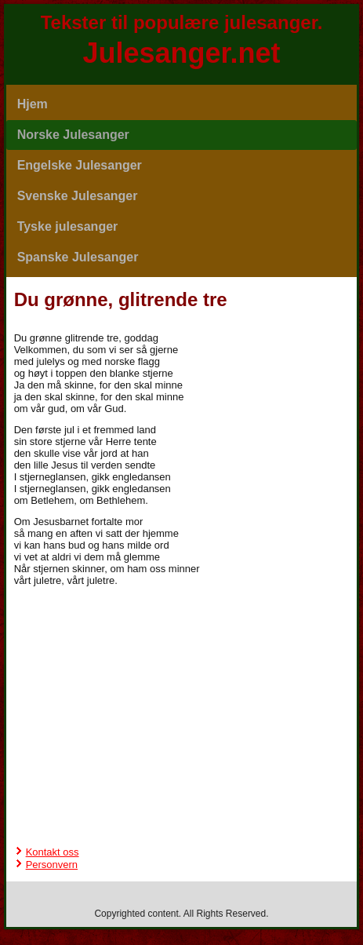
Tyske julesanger (67, 226)
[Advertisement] (181, 635)
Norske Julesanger (73, 134)
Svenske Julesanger (77, 195)
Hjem (32, 104)
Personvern (52, 864)
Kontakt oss (52, 852)
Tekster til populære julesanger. (182, 22)
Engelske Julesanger (79, 165)
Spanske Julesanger (78, 257)
